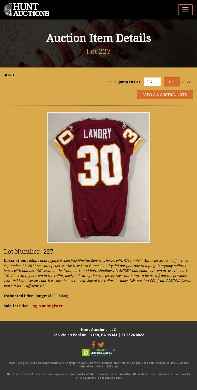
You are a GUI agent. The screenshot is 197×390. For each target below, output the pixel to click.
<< (109, 81)
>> (189, 81)
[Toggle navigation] (185, 9)
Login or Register (47, 305)
